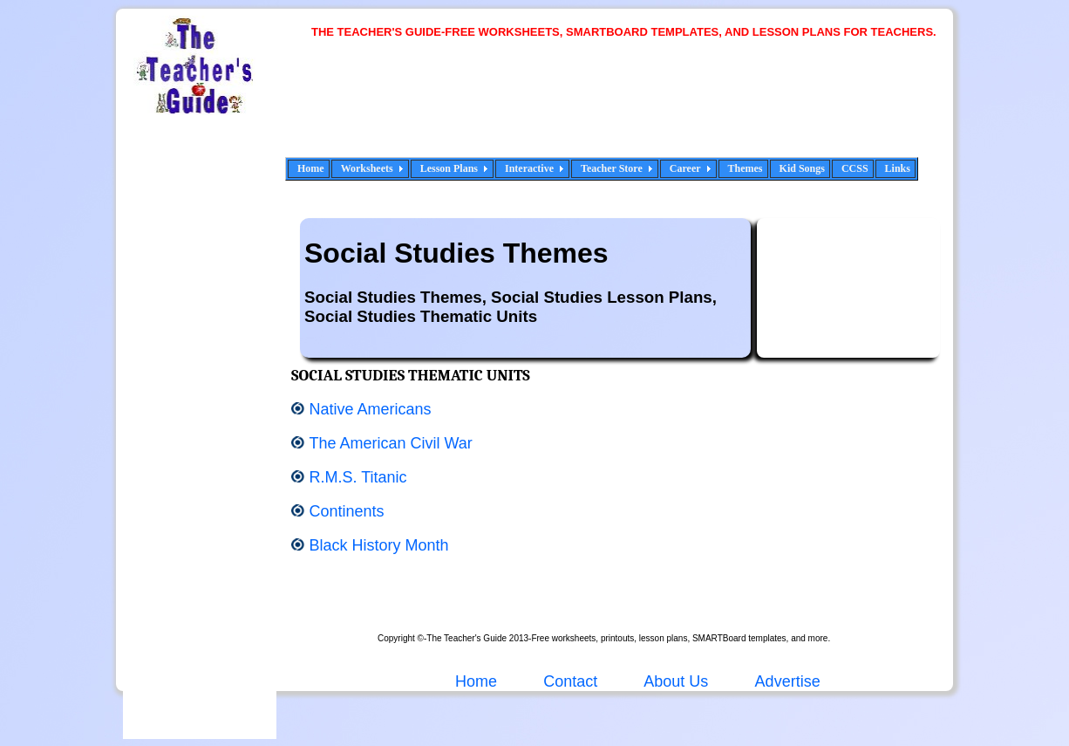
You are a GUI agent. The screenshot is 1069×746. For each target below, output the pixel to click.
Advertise (787, 681)
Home (310, 168)
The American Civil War (390, 443)
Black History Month (378, 545)
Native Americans (370, 409)
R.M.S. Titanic (357, 477)
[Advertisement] (630, 109)
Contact (570, 681)
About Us (674, 681)
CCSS (854, 168)
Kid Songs (802, 168)
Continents (346, 511)
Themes (745, 168)
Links (897, 168)
